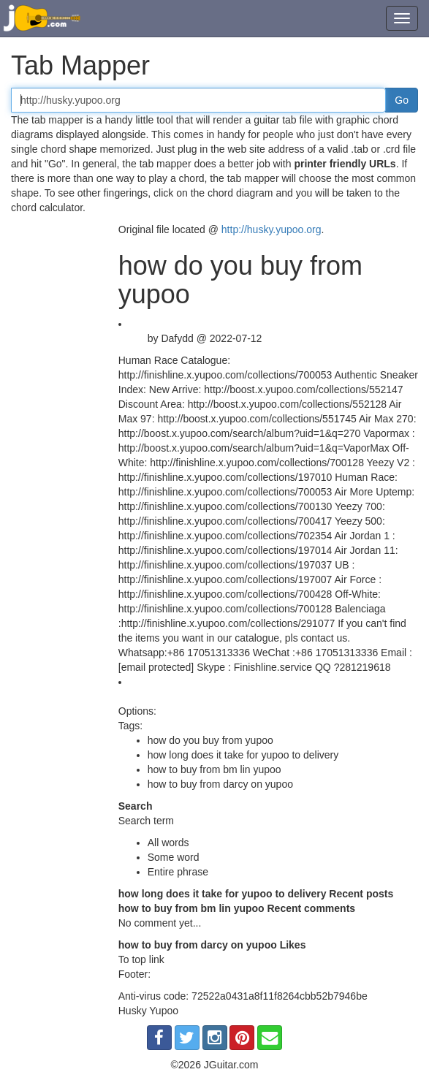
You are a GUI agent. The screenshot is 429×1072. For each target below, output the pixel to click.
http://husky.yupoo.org (271, 229)
